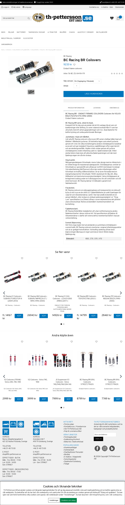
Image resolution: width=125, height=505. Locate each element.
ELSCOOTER (28, 38)
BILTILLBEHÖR (101, 32)
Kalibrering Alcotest (72, 439)
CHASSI (72, 32)
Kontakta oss (94, 7)
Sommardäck (69, 450)
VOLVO (42, 50)
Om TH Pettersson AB (72, 429)
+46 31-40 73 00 (9, 449)
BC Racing (67, 56)
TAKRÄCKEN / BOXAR (36, 32)
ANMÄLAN (98, 439)
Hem (2, 50)
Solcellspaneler (70, 459)
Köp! (19, 316)
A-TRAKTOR (52, 32)
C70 (91, 239)
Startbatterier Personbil (73, 452)
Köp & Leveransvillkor (73, 431)
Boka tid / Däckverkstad (73, 442)
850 (87, 239)
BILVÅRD (63, 32)
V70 (100, 239)
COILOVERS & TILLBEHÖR (20, 50)
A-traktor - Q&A (107, 7)
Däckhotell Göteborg (72, 462)
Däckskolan (119, 7)
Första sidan (69, 424)
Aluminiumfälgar (70, 448)
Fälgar (66, 464)
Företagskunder (70, 437)
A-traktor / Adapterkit (72, 457)
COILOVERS (35, 50)
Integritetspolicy (98, 495)
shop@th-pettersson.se (11, 454)
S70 (96, 239)
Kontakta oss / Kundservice (75, 427)
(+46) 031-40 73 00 (117, 2)
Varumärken (6, 44)
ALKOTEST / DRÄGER (86, 32)
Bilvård (67, 455)
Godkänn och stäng (68, 500)
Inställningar (54, 500)
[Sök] (16, 18)
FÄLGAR (11, 32)
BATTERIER (21, 32)
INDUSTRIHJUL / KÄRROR (11, 38)
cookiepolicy (117, 495)
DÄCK (3, 32)
